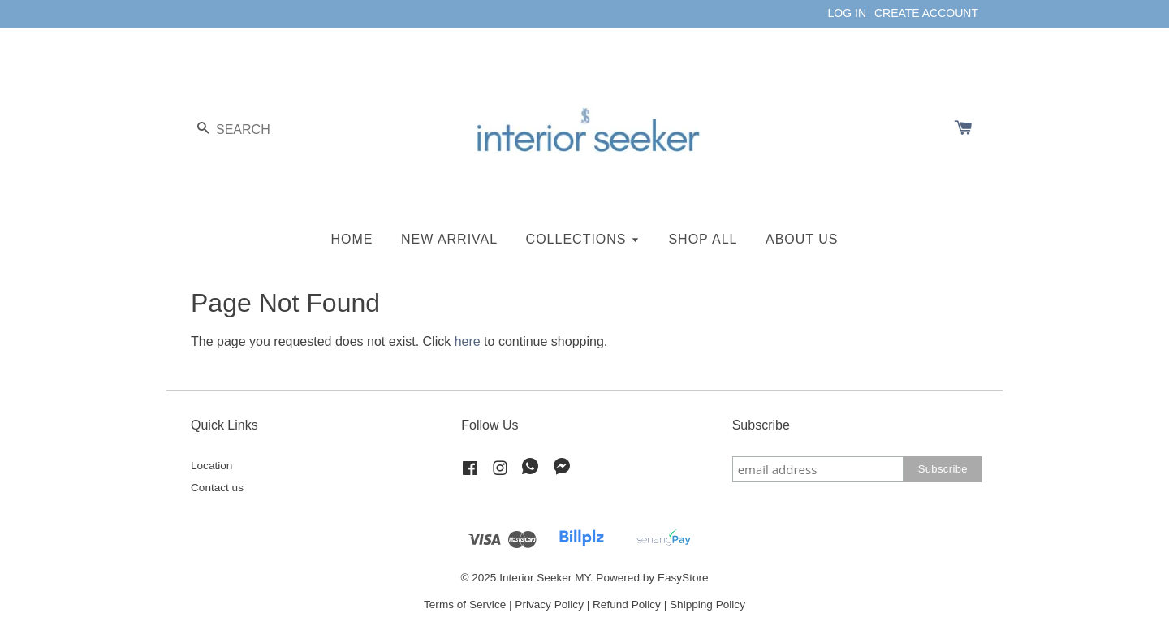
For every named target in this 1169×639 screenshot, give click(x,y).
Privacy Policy (549, 604)
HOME (352, 239)
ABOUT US (802, 239)
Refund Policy (627, 604)
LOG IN (847, 12)
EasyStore (683, 578)
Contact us (217, 487)
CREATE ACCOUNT (926, 12)
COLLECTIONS (583, 239)
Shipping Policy (707, 604)
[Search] (239, 129)
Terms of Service (465, 604)
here (468, 341)
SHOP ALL (702, 239)
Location (211, 466)
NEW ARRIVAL (449, 239)
